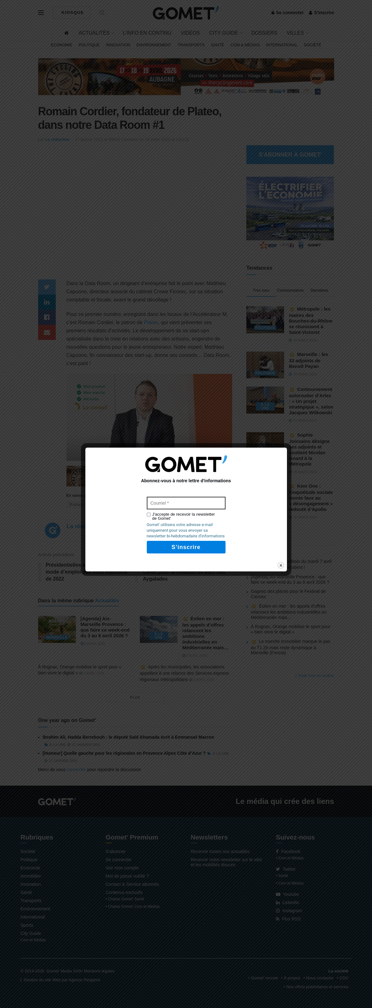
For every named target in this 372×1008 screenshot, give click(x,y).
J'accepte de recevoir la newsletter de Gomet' (183, 516)
